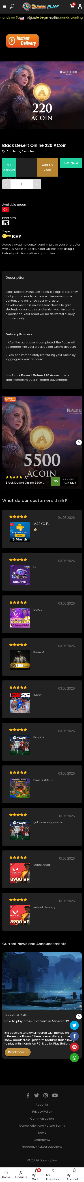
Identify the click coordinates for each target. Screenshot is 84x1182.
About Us (42, 1104)
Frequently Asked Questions (42, 1146)
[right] (79, 442)
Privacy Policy (42, 1111)
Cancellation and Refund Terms (42, 1125)
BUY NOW (71, 163)
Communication (42, 1118)
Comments (42, 1139)
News (42, 1132)
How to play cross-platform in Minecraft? (36, 1021)
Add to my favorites (18, 151)
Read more (17, 1052)
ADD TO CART (47, 167)
